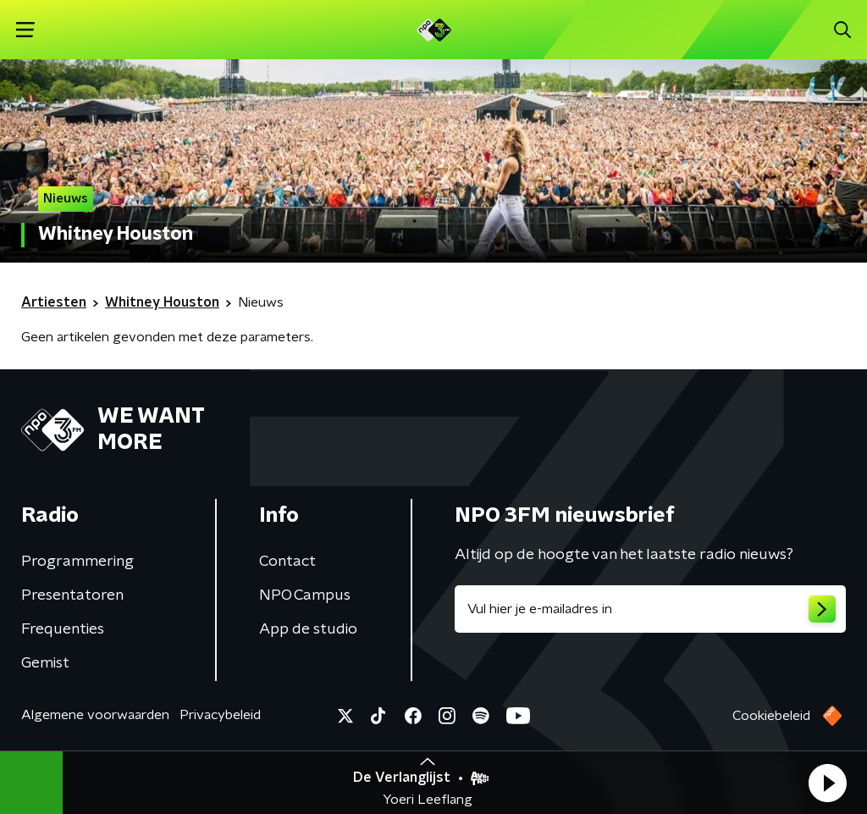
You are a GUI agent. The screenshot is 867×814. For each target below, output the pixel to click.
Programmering (77, 561)
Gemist (45, 663)
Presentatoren (72, 595)
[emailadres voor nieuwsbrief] (650, 609)
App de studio (308, 629)
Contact (287, 561)
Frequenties (62, 629)
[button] (827, 783)
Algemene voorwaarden (95, 715)
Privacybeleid (220, 715)
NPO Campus (305, 595)
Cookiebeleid (771, 716)
